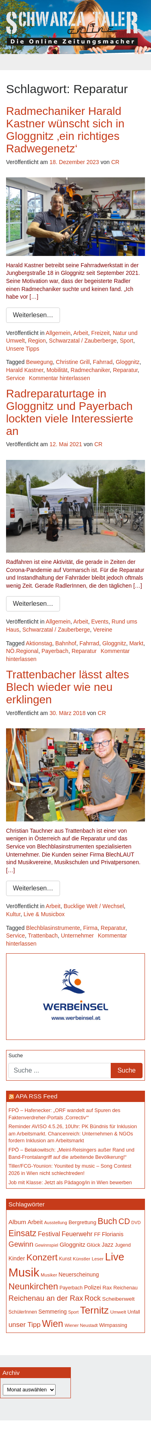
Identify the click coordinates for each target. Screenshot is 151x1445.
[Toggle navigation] (75, 62)
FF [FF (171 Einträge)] (97, 1234)
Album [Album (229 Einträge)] (17, 1221)
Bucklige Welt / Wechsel (94, 906)
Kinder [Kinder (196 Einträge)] (16, 1258)
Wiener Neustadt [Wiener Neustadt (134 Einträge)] (80, 1325)
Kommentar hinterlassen (59, 378)
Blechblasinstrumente (53, 928)
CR (115, 162)
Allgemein (58, 333)
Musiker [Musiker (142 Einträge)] (49, 1274)
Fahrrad (103, 362)
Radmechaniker (90, 370)
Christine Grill (73, 362)
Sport (126, 340)
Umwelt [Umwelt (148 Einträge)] (118, 1312)
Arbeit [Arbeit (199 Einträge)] (35, 1222)
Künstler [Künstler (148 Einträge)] (81, 1259)
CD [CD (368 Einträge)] (124, 1221)
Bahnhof (65, 643)
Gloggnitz (127, 362)
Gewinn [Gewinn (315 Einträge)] (20, 1244)
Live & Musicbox (44, 914)
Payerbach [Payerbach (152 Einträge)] (71, 1288)
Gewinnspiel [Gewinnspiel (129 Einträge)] (46, 1245)
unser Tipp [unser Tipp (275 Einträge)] (24, 1325)
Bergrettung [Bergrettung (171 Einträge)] (82, 1222)
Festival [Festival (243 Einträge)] (49, 1233)
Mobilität (56, 370)
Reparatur (125, 370)
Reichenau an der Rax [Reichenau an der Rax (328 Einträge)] (45, 1298)
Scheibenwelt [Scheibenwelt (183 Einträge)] (118, 1299)
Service (15, 378)
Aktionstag (39, 643)
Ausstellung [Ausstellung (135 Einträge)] (55, 1222)
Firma (90, 928)
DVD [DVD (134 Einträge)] (136, 1222)
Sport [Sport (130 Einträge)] (73, 1312)
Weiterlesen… (33, 315)
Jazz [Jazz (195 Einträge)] (108, 1244)
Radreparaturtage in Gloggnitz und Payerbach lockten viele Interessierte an (69, 412)
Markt (136, 643)
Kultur (13, 914)
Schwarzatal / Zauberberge (83, 340)
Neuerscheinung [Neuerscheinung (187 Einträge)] (78, 1275)
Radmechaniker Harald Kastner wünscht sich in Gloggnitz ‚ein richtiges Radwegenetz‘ (65, 129)
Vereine (102, 629)
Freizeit (100, 333)
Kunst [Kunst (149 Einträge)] (65, 1259)
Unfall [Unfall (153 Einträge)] (134, 1312)
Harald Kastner (24, 370)
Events (99, 621)
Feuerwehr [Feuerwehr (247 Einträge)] (77, 1233)
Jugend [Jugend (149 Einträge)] (122, 1245)
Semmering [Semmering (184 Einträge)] (52, 1312)
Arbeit (80, 333)
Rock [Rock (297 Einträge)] (93, 1298)
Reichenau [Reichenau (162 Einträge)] (125, 1288)
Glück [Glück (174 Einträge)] (93, 1245)
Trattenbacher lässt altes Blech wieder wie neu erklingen (67, 687)
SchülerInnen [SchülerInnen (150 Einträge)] (22, 1312)
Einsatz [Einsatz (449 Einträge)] (22, 1233)
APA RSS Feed (36, 1096)
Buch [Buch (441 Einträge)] (107, 1221)
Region (37, 340)
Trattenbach (43, 935)
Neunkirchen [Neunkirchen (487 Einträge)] (33, 1286)
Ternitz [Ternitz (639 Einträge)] (94, 1310)
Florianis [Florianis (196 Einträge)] (113, 1234)
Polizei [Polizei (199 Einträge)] (92, 1287)
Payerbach (54, 651)
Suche (15, 1055)
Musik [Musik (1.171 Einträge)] (23, 1272)
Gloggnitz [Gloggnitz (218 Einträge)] (72, 1244)
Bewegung (39, 362)
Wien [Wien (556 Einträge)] (52, 1323)
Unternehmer (77, 935)
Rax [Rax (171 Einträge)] (107, 1288)
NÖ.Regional (22, 651)
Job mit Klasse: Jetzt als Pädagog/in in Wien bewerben (70, 1182)
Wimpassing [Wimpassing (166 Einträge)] (113, 1325)
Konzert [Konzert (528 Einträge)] (42, 1257)
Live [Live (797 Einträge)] (114, 1257)
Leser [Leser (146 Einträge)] (98, 1259)
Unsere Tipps (22, 348)
